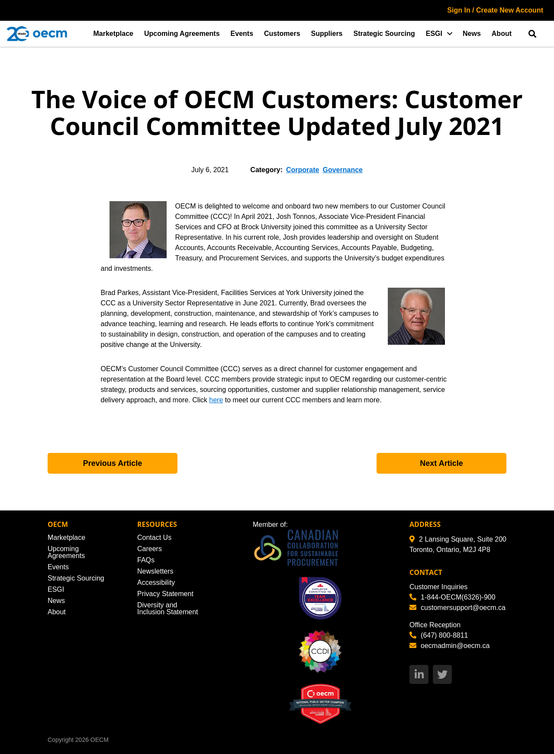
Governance (342, 169)
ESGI (434, 33)
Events (242, 33)
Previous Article (112, 463)
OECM (99, 739)
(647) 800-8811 (438, 635)
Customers (282, 33)
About (502, 33)
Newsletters (155, 571)
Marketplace (113, 33)
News (472, 33)
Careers (149, 548)
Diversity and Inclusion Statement (167, 608)
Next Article (441, 463)
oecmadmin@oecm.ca (449, 645)
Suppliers (327, 33)
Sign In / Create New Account (495, 10)
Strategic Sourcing (384, 33)
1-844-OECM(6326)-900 (452, 597)
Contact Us (154, 537)
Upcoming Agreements (182, 33)
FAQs (146, 560)
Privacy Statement (165, 593)
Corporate (302, 169)
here (216, 400)
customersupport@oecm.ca (457, 607)
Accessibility (156, 582)
